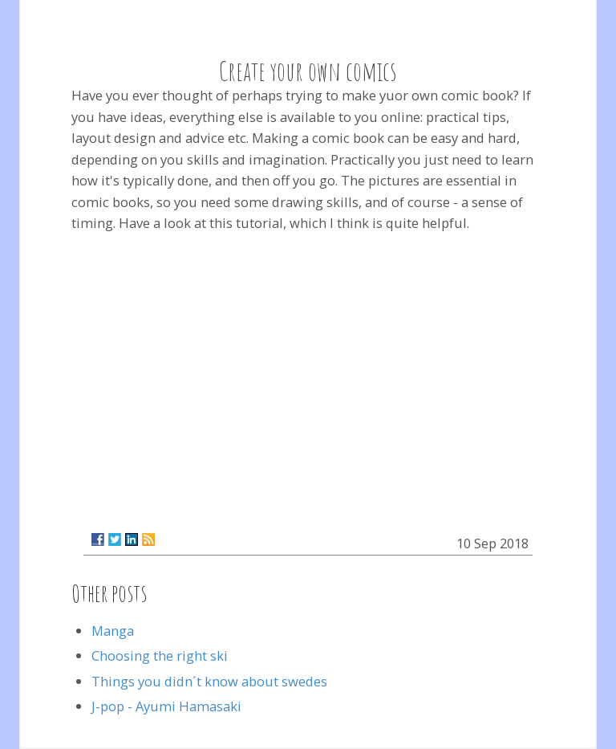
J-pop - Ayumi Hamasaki (166, 706)
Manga (112, 630)
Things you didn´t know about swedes (209, 681)
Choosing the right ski (159, 655)
